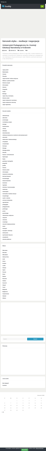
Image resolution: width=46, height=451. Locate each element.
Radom (4, 276)
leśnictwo (5, 183)
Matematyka (5, 72)
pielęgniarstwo (6, 206)
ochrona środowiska (7, 200)
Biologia (4, 93)
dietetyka (5, 130)
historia (4, 167)
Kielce (4, 261)
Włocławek (5, 254)
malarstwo (5, 189)
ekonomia (5, 137)
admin (5, 50)
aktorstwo (5, 117)
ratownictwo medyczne (8, 215)
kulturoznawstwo (7, 180)
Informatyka (5, 85)
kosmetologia (6, 178)
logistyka (5, 185)
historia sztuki (6, 170)
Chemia (4, 74)
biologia (4, 124)
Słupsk (4, 285)
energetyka (5, 141)
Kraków (4, 263)
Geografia (5, 89)
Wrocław (5, 252)
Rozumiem (24, 449)
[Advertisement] (23, 24)
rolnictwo (5, 219)
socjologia (5, 222)
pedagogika (5, 204)
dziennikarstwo (6, 133)
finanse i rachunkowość (8, 154)
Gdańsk (4, 296)
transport (5, 228)
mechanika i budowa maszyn (9, 193)
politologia (5, 209)
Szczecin (5, 283)
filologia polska (6, 150)
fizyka (4, 159)
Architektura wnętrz (7, 122)
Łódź (4, 259)
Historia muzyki (6, 82)
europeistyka (6, 143)
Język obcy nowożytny (8, 95)
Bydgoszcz (5, 291)
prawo (4, 211)
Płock (4, 274)
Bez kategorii (6, 383)
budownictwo (6, 126)
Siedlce (4, 280)
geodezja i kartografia (8, 161)
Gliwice (4, 298)
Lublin (4, 265)
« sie (3, 412)
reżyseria (5, 217)
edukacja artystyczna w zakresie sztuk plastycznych (15, 135)
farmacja (5, 146)
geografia (5, 163)
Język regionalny (7, 104)
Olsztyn (4, 267)
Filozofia (5, 76)
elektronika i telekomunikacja (9, 139)
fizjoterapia (5, 157)
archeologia (5, 120)
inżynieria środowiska (8, 174)
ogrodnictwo (6, 202)
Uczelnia (21, 50)
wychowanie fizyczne (8, 235)
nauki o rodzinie (6, 198)
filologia (4, 148)
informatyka (5, 172)
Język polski (5, 69)
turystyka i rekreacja (7, 230)
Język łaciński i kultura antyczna (10, 78)
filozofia (4, 152)
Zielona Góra (6, 257)
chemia (4, 128)
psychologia (5, 213)
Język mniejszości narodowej (9, 100)
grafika (4, 165)
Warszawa (5, 250)
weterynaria (5, 232)
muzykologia (6, 196)
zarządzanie (5, 237)
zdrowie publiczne (7, 239)
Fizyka (4, 91)
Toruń (4, 287)
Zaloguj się (3, 2)
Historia (4, 87)
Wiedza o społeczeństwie (8, 80)
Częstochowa (6, 293)
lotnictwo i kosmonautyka (9, 187)
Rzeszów (5, 278)
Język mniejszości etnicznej (9, 102)
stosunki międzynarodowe (9, 224)
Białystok (5, 289)
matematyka (5, 191)
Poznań (4, 272)
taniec (4, 226)
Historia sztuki (6, 98)
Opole (4, 270)
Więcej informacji (39, 448)
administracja (6, 115)
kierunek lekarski (7, 176)
